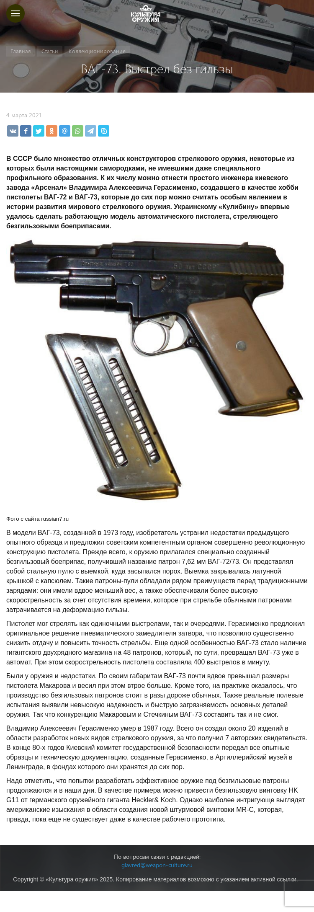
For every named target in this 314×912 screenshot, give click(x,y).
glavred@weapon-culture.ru (157, 865)
